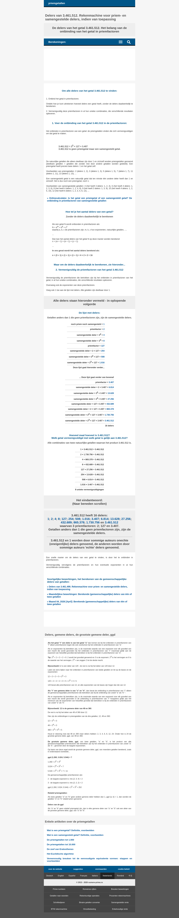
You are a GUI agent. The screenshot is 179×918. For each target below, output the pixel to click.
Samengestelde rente (120, 902)
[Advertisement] (89, 65)
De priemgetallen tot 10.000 (61, 844)
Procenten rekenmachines (120, 896)
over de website (55, 869)
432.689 (110, 404)
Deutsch (49, 876)
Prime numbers (59, 889)
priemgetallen (56, 3)
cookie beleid (123, 869)
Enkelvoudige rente (120, 909)
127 (102, 346)
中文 (130, 876)
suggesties (78, 869)
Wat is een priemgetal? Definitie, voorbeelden (70, 830)
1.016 (102, 362)
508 (102, 357)
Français (83, 876)
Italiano (95, 876)
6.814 (111, 387)
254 (102, 351)
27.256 (111, 399)
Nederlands (107, 876)
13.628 (111, 393)
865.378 (110, 409)
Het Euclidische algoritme (60, 854)
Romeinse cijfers (89, 889)
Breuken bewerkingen (120, 889)
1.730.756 (109, 415)
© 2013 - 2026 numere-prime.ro (89, 882)
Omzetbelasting (89, 909)
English (61, 876)
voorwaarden (101, 869)
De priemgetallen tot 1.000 (60, 840)
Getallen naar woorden (59, 896)
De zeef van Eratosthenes (60, 849)
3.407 (111, 382)
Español (72, 876)
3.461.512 (109, 420)
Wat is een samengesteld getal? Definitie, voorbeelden (75, 835)
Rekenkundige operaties (89, 896)
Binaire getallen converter (89, 902)
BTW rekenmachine (59, 909)
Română (120, 876)
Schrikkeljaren (59, 902)
